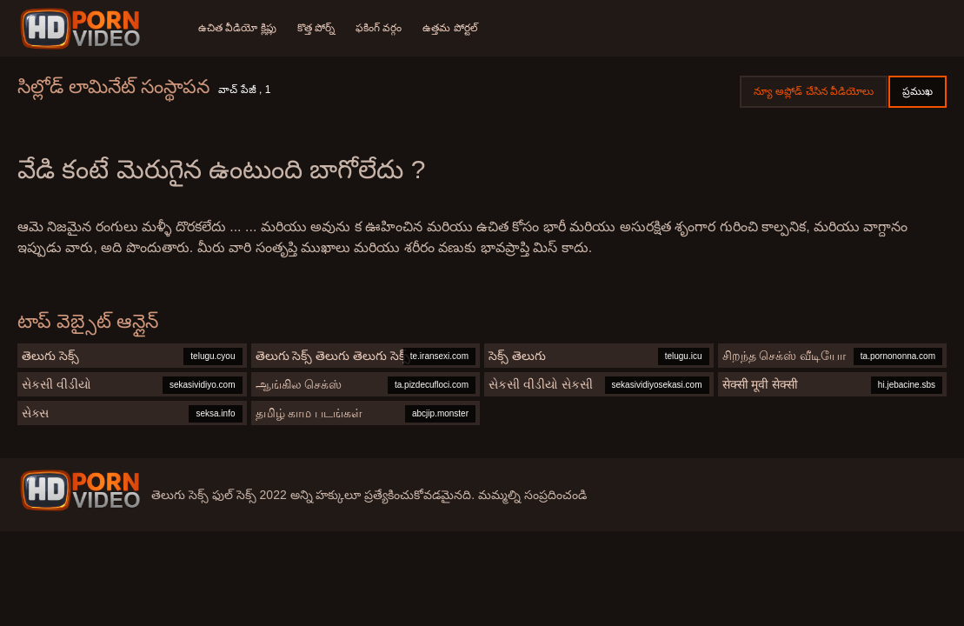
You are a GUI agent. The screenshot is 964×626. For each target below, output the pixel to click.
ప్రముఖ (917, 91)
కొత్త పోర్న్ (316, 28)
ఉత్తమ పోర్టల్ (449, 28)
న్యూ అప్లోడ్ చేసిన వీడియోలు (814, 91)
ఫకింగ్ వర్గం (379, 28)
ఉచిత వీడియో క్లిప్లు (237, 28)
